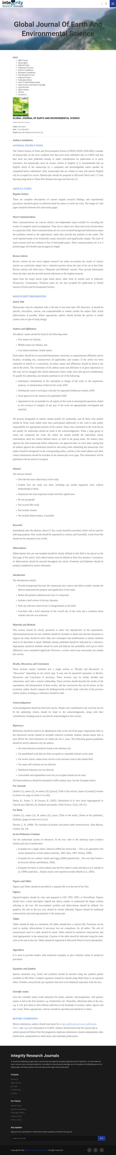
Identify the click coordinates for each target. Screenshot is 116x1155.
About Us (14, 1079)
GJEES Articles (23, 89)
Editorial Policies (24, 77)
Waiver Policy (16, 1105)
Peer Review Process (26, 75)
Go (101, 1138)
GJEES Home (23, 60)
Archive (21, 92)
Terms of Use (16, 1120)
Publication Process (26, 67)
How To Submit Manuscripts (29, 82)
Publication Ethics (25, 80)
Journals (14, 1086)
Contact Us (22, 94)
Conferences (16, 1090)
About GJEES (23, 63)
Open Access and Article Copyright (31, 85)
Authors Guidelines (25, 70)
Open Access (16, 1083)
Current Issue (23, 87)
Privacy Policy (16, 1116)
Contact (14, 1093)
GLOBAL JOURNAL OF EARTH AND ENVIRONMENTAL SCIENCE (46, 118)
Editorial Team (23, 65)
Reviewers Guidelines (27, 72)
